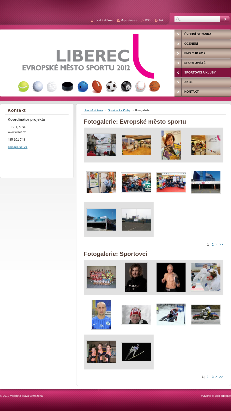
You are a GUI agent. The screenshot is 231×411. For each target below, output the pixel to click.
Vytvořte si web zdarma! (216, 395)
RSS (147, 20)
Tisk (161, 20)
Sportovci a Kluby (119, 110)
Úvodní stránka (93, 110)
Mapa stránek (129, 20)
